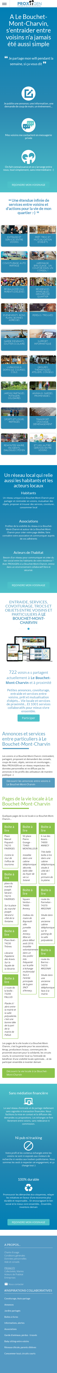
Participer (28, 718)
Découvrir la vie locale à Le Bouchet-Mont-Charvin (27, 1073)
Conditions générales (14, 1255)
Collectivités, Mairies (14, 1271)
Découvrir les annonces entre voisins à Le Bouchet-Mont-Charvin (28, 782)
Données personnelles (15, 1258)
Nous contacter (14, 1284)
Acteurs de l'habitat (13, 1274)
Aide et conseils (11, 1261)
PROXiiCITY (9, 1268)
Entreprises (9, 1277)
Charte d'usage (11, 1252)
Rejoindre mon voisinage (28, 184)
